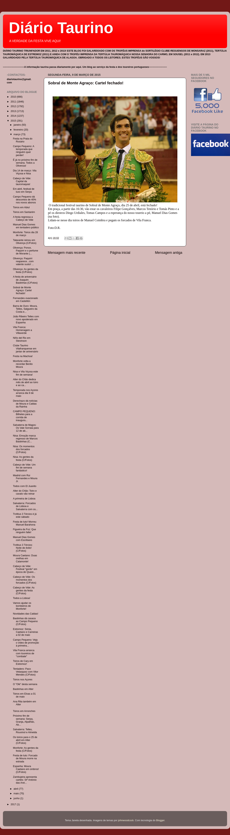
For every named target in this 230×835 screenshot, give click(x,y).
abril (16, 788)
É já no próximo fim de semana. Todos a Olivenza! (25, 163)
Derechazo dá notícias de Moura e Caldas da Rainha (25, 403)
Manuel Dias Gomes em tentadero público (26, 226)
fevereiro (19, 129)
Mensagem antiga (168, 253)
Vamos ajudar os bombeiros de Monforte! (22, 606)
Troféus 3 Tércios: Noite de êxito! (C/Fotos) (23, 548)
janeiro (18, 124)
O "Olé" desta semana (25, 684)
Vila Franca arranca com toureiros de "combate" (23, 653)
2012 (14, 106)
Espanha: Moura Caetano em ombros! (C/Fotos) (26, 769)
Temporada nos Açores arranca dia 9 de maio (25, 393)
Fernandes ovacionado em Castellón (25, 299)
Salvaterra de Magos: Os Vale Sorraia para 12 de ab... (26, 428)
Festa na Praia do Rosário (22, 140)
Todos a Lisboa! (21, 598)
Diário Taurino (61, 27)
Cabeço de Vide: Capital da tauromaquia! (22, 181)
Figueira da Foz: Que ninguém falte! (24, 531)
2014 (14, 116)
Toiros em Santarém (24, 212)
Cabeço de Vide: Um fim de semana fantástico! (24, 467)
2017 (14, 804)
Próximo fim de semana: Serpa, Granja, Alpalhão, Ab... (24, 720)
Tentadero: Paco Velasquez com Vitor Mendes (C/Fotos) (25, 671)
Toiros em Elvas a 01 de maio (24, 695)
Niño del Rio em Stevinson (21, 339)
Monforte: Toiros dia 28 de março (25, 234)
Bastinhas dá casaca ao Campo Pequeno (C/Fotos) (25, 621)
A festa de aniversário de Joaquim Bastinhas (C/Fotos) (25, 279)
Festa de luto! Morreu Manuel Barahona (24, 523)
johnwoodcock (126, 820)
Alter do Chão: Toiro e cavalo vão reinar (25, 492)
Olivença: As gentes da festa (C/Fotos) (25, 270)
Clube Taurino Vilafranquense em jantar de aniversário (25, 348)
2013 (14, 111)
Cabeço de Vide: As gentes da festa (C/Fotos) (23, 590)
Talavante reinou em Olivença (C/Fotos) (24, 241)
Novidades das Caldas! (25, 613)
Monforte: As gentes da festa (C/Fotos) (25, 749)
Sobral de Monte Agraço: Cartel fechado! (85, 83)
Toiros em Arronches (24, 711)
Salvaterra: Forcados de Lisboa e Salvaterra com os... (25, 506)
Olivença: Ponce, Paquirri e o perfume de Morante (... (25, 250)
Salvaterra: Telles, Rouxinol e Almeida (25, 731)
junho (17, 798)
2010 (14, 96)
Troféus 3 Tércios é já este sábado (24, 515)
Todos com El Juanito (24, 486)
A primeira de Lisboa (24, 498)
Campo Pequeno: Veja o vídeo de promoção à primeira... (26, 642)
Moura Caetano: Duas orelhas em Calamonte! (25, 558)
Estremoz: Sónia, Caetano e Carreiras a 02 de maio (25, 632)
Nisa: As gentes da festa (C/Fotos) (23, 458)
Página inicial (120, 253)
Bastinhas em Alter (23, 689)
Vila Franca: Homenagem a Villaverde (22, 330)
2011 (14, 101)
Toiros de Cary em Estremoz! (23, 662)
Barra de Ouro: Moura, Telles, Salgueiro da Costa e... (25, 309)
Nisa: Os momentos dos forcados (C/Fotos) (23, 449)
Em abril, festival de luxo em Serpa (23, 190)
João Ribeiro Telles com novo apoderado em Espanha (26, 319)
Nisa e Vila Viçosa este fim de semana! (25, 373)
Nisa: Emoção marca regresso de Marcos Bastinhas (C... (25, 438)
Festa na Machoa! (23, 356)
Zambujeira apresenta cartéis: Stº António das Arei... (25, 780)
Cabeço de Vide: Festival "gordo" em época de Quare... (25, 569)
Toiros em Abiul (21, 207)
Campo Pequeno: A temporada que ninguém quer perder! (23, 150)
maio (17, 793)
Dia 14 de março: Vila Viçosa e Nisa (24, 172)
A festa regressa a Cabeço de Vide (23, 218)
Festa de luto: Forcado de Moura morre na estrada (25, 758)
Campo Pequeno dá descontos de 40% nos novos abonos (24, 199)
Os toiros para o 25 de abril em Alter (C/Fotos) (25, 740)
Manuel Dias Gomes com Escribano (24, 538)
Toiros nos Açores (22, 679)
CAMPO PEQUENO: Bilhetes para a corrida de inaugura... (24, 415)
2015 (14, 120)
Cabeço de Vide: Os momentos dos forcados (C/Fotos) (24, 580)
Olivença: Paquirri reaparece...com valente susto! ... (23, 261)
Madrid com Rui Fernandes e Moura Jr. (25, 478)
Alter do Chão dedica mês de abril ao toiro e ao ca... (25, 382)
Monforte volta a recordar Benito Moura (23, 364)
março (17, 134)
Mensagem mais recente (66, 253)
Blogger (160, 820)
